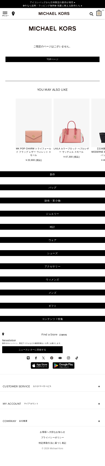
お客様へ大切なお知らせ (52, 432)
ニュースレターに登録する (32, 349)
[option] (34, 130)
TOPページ (52, 59)
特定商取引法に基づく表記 (52, 443)
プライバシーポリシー (52, 437)
